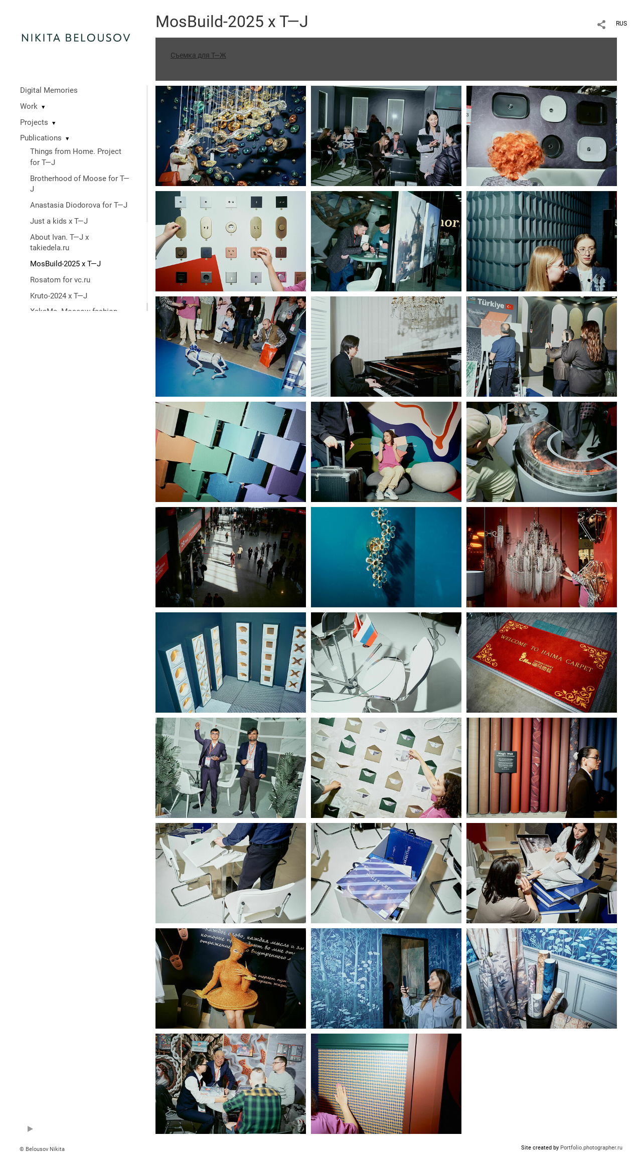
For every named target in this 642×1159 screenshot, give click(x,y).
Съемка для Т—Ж (198, 55)
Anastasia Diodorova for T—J (78, 205)
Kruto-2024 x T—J (58, 295)
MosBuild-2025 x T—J (65, 263)
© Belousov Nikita (42, 1149)
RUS (621, 23)
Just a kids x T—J (59, 221)
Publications (41, 137)
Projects (34, 122)
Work (29, 106)
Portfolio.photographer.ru (591, 1147)
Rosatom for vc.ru (60, 279)
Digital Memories (49, 90)
